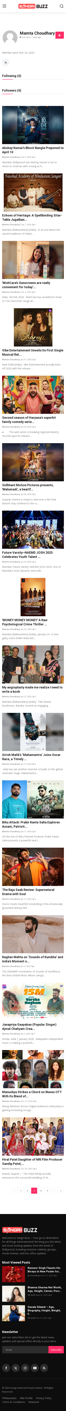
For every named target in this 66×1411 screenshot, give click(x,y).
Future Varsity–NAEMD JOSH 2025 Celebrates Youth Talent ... (27, 555)
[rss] (44, 1368)
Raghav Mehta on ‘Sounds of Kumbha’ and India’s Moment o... (32, 959)
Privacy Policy (43, 1398)
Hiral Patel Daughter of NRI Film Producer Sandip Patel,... (32, 1162)
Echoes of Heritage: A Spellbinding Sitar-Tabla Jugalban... (32, 217)
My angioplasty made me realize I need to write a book (32, 689)
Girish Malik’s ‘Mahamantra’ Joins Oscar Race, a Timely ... (31, 757)
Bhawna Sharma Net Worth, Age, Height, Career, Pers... (45, 1289)
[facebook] (6, 1368)
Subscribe (56, 1349)
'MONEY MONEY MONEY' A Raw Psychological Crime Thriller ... (24, 622)
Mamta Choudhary (11, 157)
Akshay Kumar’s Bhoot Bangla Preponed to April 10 (33, 150)
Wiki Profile (26, 1398)
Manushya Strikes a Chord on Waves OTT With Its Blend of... (32, 1094)
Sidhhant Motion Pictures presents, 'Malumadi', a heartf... (28, 487)
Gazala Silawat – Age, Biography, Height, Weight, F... (44, 1310)
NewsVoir (33, 1402)
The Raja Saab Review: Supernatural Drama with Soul (28, 892)
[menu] (4, 6)
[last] (61, 1191)
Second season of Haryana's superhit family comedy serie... (29, 420)
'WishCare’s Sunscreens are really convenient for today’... (26, 285)
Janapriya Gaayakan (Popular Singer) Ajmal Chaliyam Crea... (29, 1027)
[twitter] (16, 1368)
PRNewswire (9, 1398)
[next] (54, 1191)
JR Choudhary (34, 1275)
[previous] (14, 1191)
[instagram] (25, 1368)
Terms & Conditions (13, 1402)
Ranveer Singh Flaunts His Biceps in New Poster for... (44, 1269)
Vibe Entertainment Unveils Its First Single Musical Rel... (32, 352)
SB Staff (31, 1295)
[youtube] (35, 1368)
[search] (61, 6)
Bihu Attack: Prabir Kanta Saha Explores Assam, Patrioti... (31, 824)
